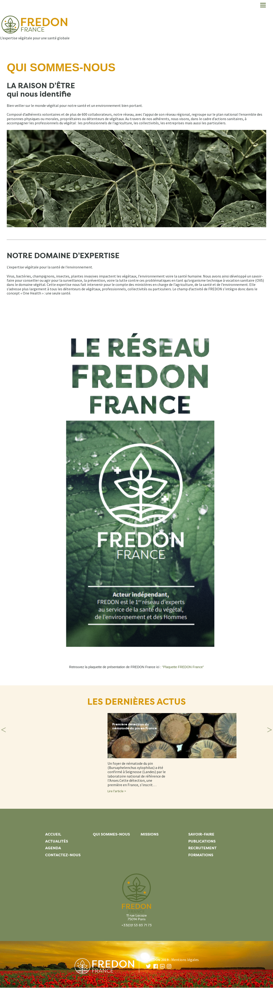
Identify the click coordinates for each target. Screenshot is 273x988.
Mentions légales (185, 959)
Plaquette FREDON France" (183, 667)
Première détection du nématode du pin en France (134, 726)
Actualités (56, 841)
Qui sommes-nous (111, 834)
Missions (149, 834)
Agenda (53, 848)
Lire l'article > (117, 791)
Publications (202, 841)
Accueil (53, 834)
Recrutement (202, 848)
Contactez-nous (63, 855)
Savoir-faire (201, 834)
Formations (200, 855)
